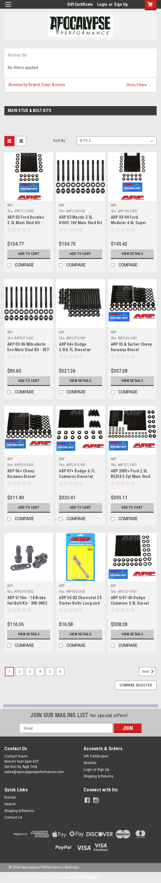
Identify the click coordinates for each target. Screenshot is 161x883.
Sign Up (121, 4)
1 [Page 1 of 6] (9, 672)
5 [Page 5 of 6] (50, 672)
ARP (10, 205)
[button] (80, 84)
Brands (10, 797)
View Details (132, 253)
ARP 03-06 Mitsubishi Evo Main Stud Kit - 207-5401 (28, 350)
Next (149, 672)
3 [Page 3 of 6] (30, 672)
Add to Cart (28, 253)
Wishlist (90, 763)
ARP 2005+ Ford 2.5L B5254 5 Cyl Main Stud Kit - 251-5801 (130, 476)
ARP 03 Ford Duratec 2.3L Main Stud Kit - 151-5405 (25, 223)
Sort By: (59, 140)
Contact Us (13, 817)
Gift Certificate (80, 4)
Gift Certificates (96, 756)
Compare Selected (136, 685)
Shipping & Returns (98, 776)
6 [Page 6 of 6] (60, 672)
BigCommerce (35, 877)
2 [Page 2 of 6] (20, 672)
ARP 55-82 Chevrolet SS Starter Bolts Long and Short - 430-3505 (80, 603)
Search (10, 804)
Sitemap (70, 867)
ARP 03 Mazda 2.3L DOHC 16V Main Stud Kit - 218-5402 (80, 223)
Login (102, 4)
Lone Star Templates (81, 877)
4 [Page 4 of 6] (40, 672)
